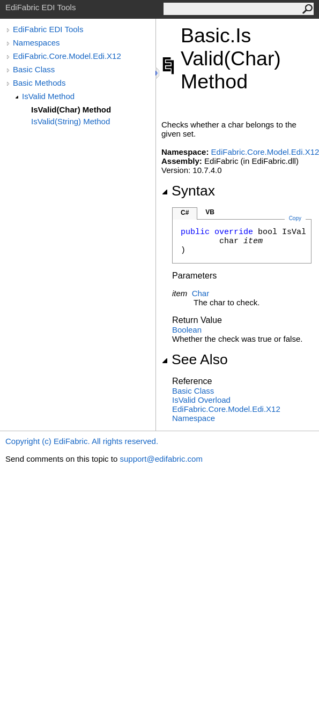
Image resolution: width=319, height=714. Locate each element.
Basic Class (34, 69)
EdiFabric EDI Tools (48, 29)
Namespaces (36, 42)
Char (201, 293)
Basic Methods (39, 82)
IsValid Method (48, 96)
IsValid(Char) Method (71, 109)
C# (185, 212)
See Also (194, 359)
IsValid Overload (201, 399)
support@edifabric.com (161, 458)
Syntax (188, 191)
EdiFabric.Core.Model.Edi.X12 (67, 56)
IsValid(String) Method (70, 121)
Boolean (187, 329)
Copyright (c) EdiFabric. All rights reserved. (81, 441)
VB (209, 212)
